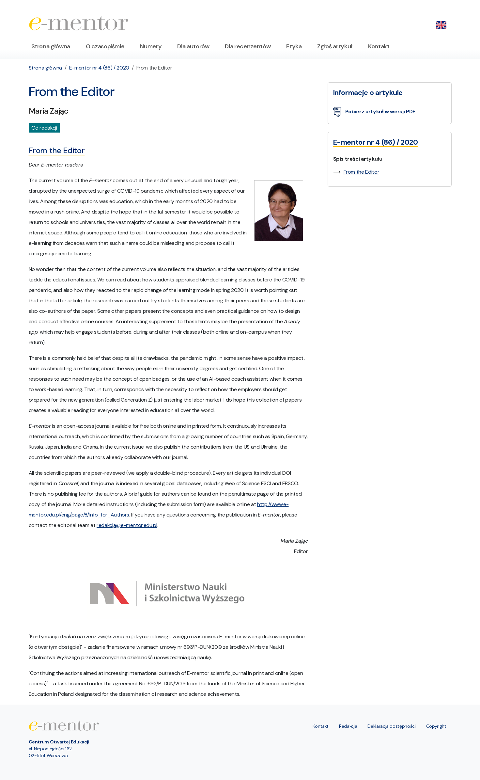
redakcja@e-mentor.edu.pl (127, 525)
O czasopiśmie (105, 46)
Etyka (294, 46)
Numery (151, 46)
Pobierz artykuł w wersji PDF (374, 112)
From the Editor (361, 171)
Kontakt (379, 46)
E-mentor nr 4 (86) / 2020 (99, 67)
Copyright (436, 726)
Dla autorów (193, 46)
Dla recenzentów (248, 46)
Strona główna (50, 46)
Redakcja (348, 726)
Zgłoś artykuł (334, 46)
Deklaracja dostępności (391, 726)
